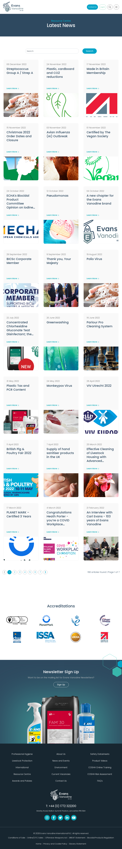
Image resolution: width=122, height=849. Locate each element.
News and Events (61, 760)
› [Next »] (45, 572)
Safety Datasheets (99, 754)
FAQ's (100, 780)
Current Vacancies (61, 774)
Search (89, 50)
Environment (61, 767)
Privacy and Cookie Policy (55, 843)
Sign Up (61, 684)
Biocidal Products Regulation (100, 837)
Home (38, 843)
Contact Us (92, 7)
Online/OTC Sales (35, 837)
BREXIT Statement (77, 837)
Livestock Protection (22, 760)
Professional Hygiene (22, 754)
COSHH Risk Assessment (99, 774)
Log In (102, 7)
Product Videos (99, 760)
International (22, 767)
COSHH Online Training (99, 767)
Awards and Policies (22, 780)
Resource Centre (61, 20)
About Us (60, 754)
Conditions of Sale (16, 837)
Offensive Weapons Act (56, 837)
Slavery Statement (77, 843)
